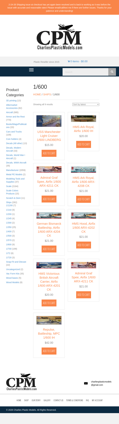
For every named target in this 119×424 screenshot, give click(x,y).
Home (37, 94)
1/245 (8, 218)
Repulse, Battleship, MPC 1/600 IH (49, 333)
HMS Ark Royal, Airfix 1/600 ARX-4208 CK (83, 181)
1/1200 (9, 205)
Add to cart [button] (49, 153)
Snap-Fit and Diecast (16, 262)
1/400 (8, 231)
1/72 (8, 253)
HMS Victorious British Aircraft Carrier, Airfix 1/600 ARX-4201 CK (49, 281)
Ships (8, 202)
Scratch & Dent (13, 198)
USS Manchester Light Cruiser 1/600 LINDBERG (49, 135)
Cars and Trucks (14, 131)
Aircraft (9, 112)
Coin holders (12, 139)
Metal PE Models (14, 174)
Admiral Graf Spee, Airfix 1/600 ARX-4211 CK (49, 181)
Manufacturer (12, 170)
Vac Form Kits (12, 273)
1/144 (8, 210)
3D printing (11, 100)
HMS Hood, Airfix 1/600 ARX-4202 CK (83, 227)
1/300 (8, 223)
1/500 (8, 236)
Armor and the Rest (15, 116)
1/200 (8, 214)
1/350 (8, 227)
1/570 (8, 240)
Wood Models (12, 282)
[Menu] (31, 70)
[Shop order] (85, 104)
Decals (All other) (14, 143)
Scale (8, 186)
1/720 (8, 257)
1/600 (8, 244)
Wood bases (12, 278)
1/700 (8, 249)
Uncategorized (13, 269)
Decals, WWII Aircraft (16, 162)
